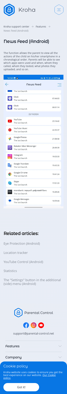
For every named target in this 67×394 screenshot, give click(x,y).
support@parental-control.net (33, 333)
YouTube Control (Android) (23, 262)
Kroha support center (16, 26)
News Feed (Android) (16, 30)
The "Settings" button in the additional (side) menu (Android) (32, 281)
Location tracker (16, 253)
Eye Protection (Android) (22, 243)
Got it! (21, 387)
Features (41, 26)
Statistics (10, 271)
